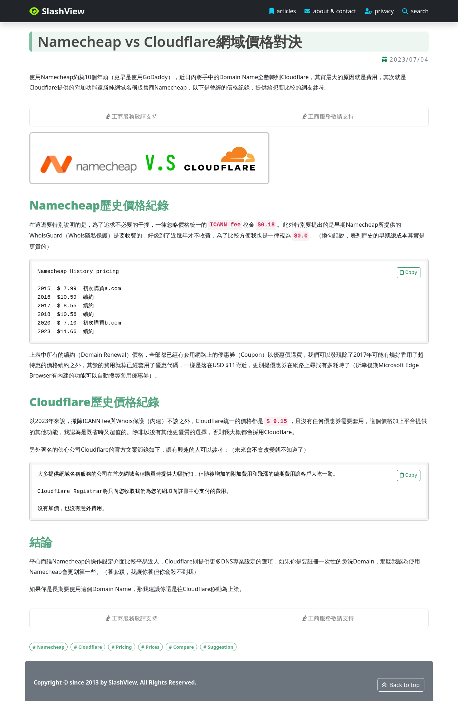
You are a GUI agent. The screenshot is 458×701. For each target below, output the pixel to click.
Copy (409, 272)
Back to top (401, 685)
